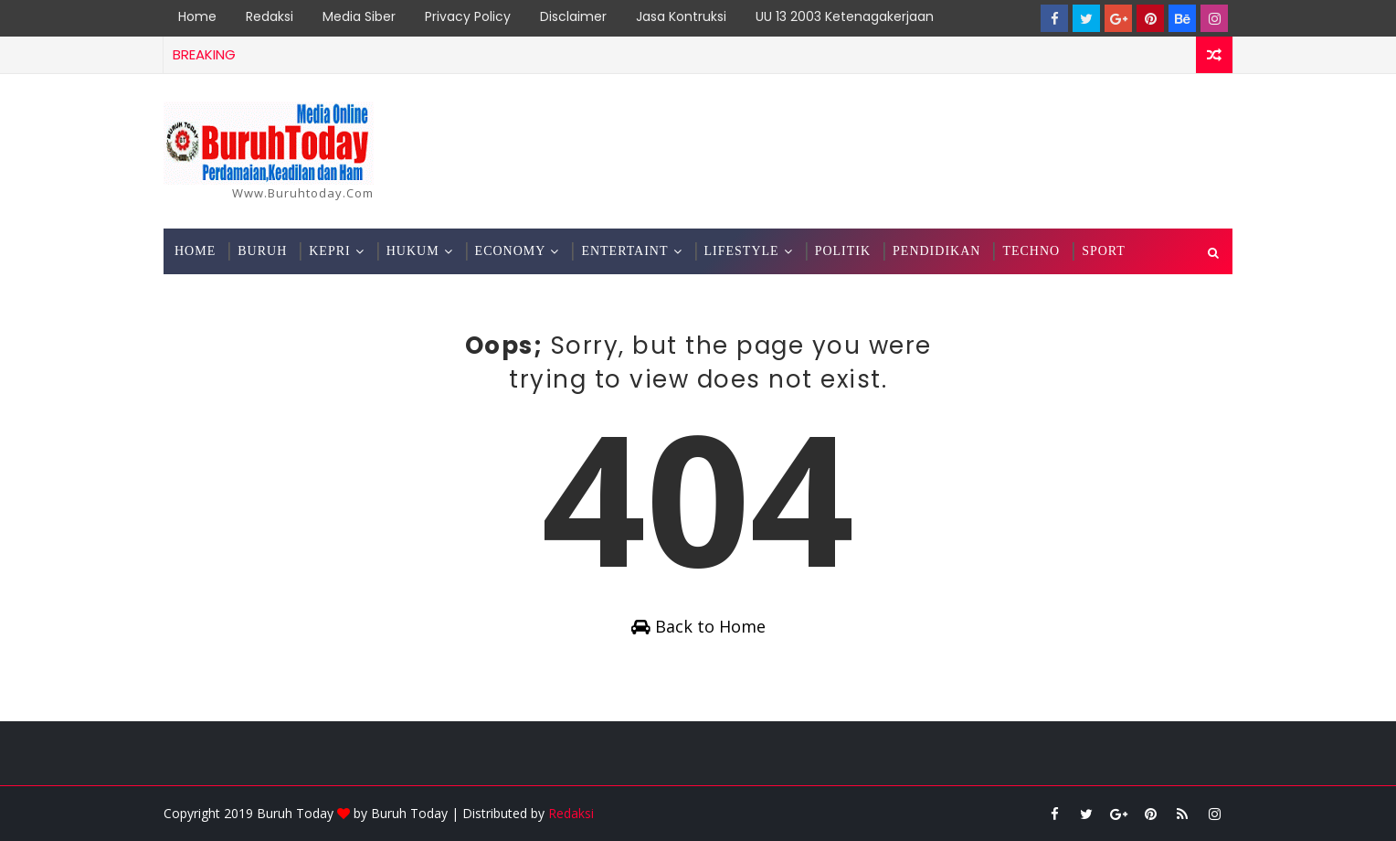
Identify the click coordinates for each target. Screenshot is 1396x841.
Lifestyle (741, 251)
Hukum (412, 251)
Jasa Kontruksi (681, 16)
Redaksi (269, 16)
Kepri (329, 251)
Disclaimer (573, 16)
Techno (1031, 251)
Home (197, 16)
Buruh (262, 251)
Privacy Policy (468, 16)
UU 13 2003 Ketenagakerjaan (845, 16)
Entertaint (624, 251)
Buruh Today (409, 813)
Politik (843, 251)
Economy (510, 251)
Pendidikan (936, 251)
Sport (1104, 251)
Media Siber (359, 16)
